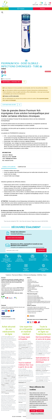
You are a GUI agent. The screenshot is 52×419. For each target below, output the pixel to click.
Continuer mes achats (9, 104)
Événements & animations (33, 282)
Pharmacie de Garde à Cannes (33, 300)
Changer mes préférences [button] (37, 413)
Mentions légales (31, 287)
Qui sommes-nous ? (5, 283)
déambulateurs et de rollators (24, 382)
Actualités (29, 279)
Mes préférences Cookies (32, 291)
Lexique (29, 283)
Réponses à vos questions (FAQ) (8, 318)
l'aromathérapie (45, 370)
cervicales (23, 347)
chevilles (20, 348)
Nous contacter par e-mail (12, 290)
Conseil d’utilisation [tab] (8, 166)
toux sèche (8, 380)
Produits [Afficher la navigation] (25, 8)
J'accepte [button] (33, 410)
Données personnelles (32, 289)
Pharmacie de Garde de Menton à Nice (35, 298)
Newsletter (3, 285)
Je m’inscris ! (41, 250)
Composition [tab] (22, 166)
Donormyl (11, 387)
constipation (6, 383)
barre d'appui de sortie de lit (23, 375)
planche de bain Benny (22, 390)
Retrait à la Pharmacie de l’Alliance (34, 311)
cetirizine (3, 384)
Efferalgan (14, 377)
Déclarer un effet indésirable (11, 96)
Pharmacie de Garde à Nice (33, 296)
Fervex (3, 385)
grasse (12, 380)
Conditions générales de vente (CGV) (35, 286)
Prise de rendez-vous (31, 281)
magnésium (3, 391)
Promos (42, 8)
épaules (26, 347)
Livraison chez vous (31, 312)
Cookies (29, 290)
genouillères (30, 343)
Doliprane (8, 375)
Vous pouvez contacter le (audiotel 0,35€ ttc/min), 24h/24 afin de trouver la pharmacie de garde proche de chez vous (38, 302)
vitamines (7, 393)
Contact (3, 286)
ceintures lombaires (22, 345)
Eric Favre (41, 380)
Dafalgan (5, 378)
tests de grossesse (9, 390)
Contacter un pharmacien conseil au (12, 287)
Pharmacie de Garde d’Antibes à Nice (35, 297)
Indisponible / (11, 81)
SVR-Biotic (40, 353)
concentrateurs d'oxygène (23, 409)
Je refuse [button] (40, 410)
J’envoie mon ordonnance (15, 238)
